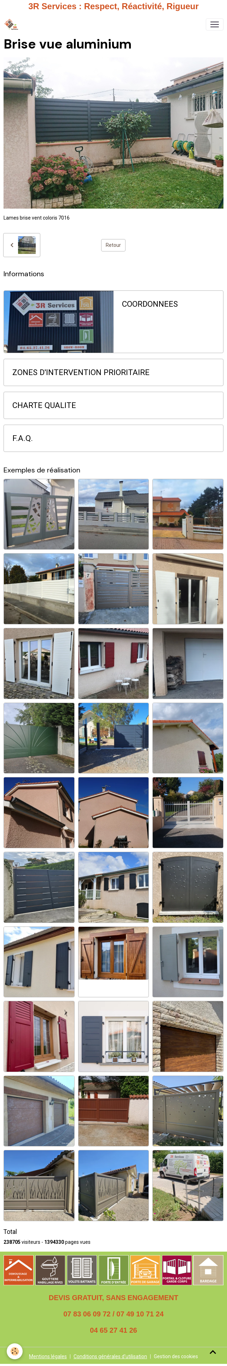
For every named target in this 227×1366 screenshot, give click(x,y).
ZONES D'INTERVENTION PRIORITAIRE (81, 372)
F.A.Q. (22, 438)
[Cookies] (15, 1351)
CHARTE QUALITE (44, 405)
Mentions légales (48, 1356)
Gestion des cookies (176, 1356)
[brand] (13, 24)
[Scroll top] (213, 1352)
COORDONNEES (150, 303)
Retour (113, 245)
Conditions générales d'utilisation (110, 1356)
